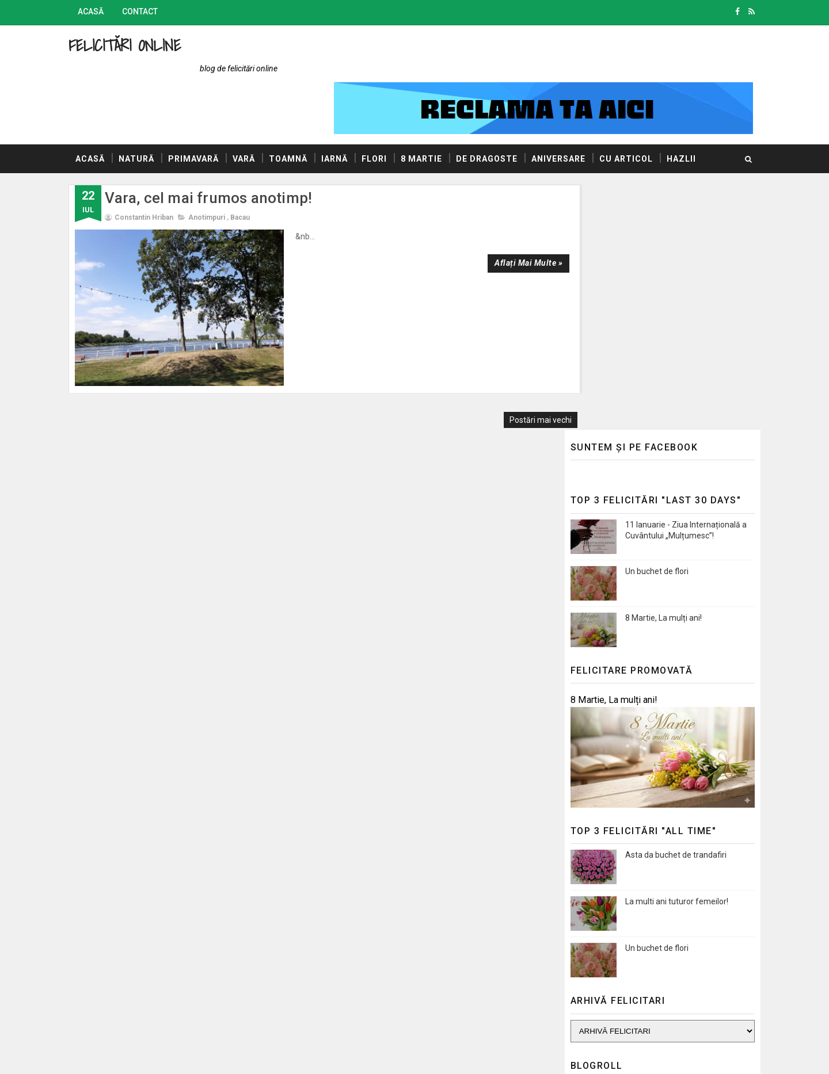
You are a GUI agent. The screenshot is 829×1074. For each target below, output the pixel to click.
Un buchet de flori (642, 281)
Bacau (255, 173)
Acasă (106, 11)
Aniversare (573, 114)
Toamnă (303, 114)
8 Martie (436, 114)
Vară (259, 114)
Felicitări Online (139, 45)
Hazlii (105, 143)
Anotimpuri (221, 173)
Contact (155, 11)
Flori (389, 114)
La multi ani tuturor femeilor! (661, 612)
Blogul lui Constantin (594, 799)
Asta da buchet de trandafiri (661, 565)
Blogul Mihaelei (583, 816)
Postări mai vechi (504, 313)
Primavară (208, 114)
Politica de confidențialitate (605, 904)
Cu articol (641, 114)
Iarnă (349, 114)
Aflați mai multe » (491, 218)
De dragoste (502, 114)
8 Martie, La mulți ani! (648, 328)
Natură (151, 114)
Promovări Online (587, 849)
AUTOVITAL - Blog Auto (598, 833)
